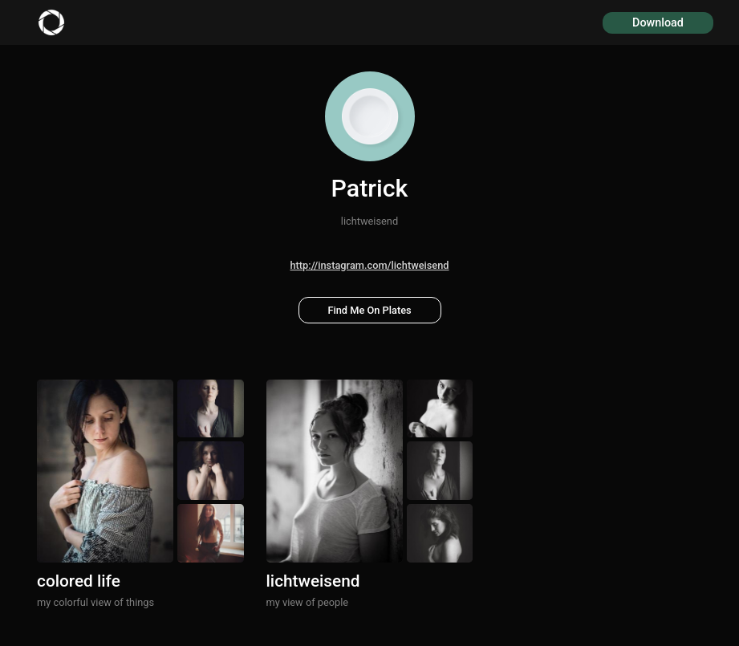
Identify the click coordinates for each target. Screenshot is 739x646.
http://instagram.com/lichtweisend (369, 265)
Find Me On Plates (369, 310)
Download (658, 23)
